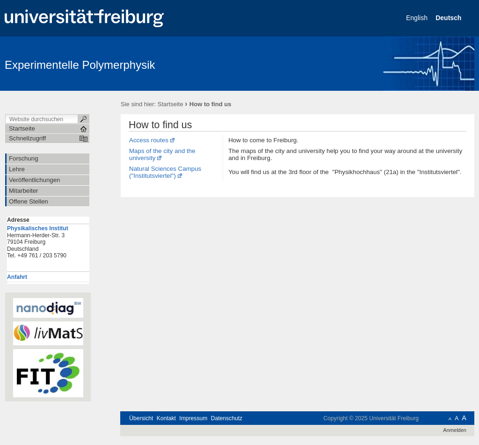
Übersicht (141, 418)
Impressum (193, 418)
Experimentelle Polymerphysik (80, 64)
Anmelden (454, 430)
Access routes (148, 140)
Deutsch (449, 18)
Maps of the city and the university (162, 154)
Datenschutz (226, 418)
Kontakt (166, 418)
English (417, 18)
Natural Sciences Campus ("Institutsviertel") (165, 172)
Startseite (170, 104)
